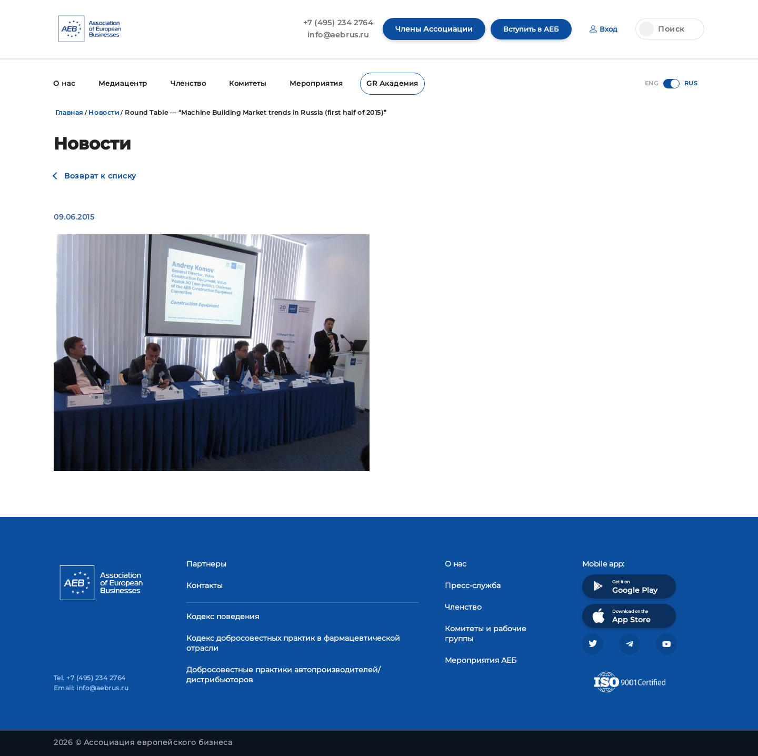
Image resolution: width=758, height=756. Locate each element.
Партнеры (206, 563)
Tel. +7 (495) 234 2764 (90, 678)
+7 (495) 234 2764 (333, 22)
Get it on (623, 585)
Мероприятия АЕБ (480, 659)
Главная (69, 111)
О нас (63, 83)
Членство (184, 83)
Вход (603, 29)
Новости (103, 111)
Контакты (204, 584)
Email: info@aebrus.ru (91, 688)
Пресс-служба (473, 584)
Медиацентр (120, 83)
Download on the (620, 614)
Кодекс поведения (222, 615)
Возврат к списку (100, 175)
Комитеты (243, 83)
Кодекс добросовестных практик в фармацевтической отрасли (293, 642)
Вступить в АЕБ (528, 29)
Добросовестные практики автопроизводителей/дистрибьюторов (283, 673)
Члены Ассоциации (428, 29)
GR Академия (383, 83)
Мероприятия (310, 83)
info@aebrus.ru (333, 34)
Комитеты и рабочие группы (485, 632)
